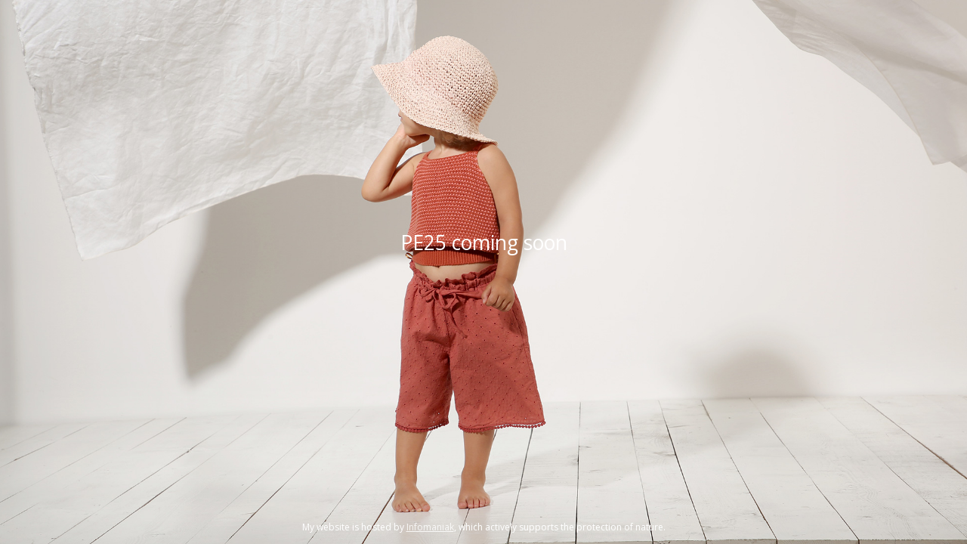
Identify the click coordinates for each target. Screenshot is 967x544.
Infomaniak (430, 527)
